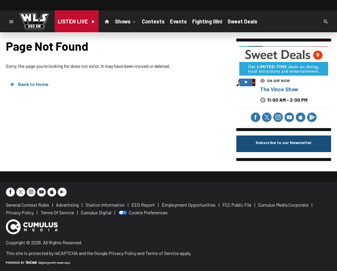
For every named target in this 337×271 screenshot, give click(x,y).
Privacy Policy (123, 253)
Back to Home (29, 84)
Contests (153, 21)
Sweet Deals (242, 21)
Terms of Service (162, 253)
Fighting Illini (207, 21)
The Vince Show (279, 89)
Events (178, 21)
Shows (126, 21)
